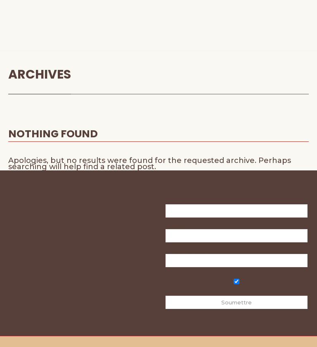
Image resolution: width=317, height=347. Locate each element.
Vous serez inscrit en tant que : (208, 275)
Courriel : (237, 208)
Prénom (177, 226)
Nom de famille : (188, 250)
